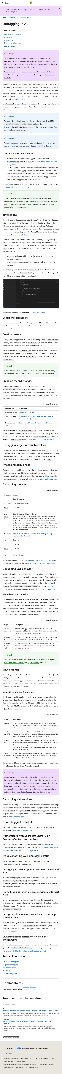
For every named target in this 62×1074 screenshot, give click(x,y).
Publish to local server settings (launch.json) (29, 951)
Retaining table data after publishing (16, 187)
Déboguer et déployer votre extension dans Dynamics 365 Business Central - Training (31, 1011)
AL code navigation (38, 312)
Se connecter (56, 3)
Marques (19, 1068)
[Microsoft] (31, 2)
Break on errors (9, 40)
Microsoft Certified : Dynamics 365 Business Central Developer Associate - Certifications (27, 1022)
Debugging (19, 99)
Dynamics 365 (13, 17)
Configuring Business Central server (37, 792)
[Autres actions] (57, 17)
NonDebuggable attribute (22, 830)
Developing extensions (11, 967)
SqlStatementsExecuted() (14, 662)
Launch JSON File (47, 439)
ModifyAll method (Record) (44, 417)
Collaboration (8, 1061)
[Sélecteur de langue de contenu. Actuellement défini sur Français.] (9, 1048)
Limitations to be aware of (12, 35)
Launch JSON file (49, 589)
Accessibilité (8, 1068)
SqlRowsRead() (33, 662)
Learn (4, 17)
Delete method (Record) (27, 423)
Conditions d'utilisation (46, 1064)
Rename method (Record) (27, 419)
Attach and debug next (48, 479)
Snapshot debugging (47, 563)
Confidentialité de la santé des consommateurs (19, 1064)
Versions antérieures (41, 1058)
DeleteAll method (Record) (44, 423)
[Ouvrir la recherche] (49, 3)
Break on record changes (12, 43)
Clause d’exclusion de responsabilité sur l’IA (18, 1058)
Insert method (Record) (26, 413)
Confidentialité (20, 1061)
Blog (52, 1058)
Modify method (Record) (27, 417)
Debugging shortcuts (30, 235)
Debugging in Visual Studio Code (37, 560)
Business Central (25, 17)
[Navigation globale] (2, 3)
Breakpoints (8, 37)
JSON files (6, 970)
